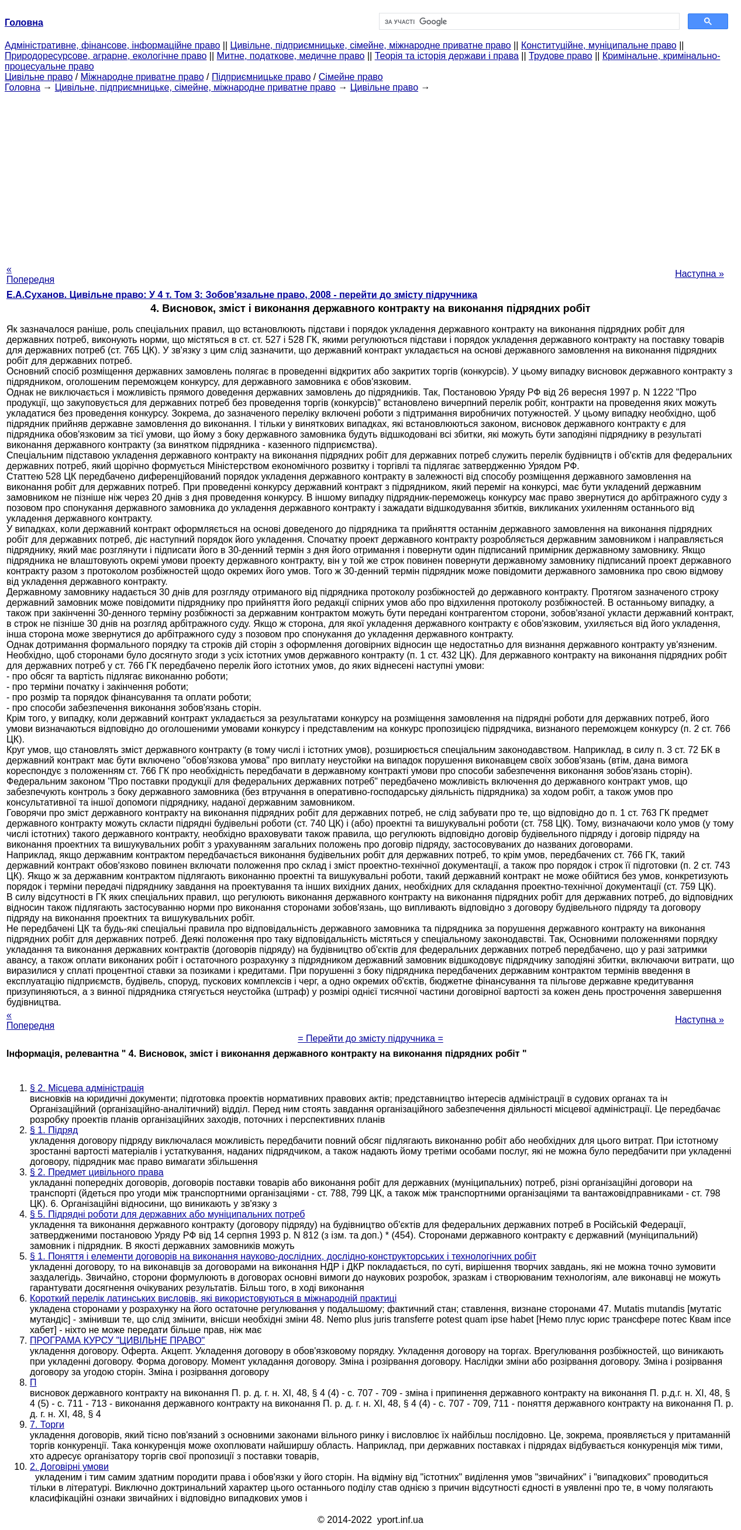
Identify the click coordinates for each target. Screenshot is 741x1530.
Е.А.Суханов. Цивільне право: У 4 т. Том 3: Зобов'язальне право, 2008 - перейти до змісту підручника (241, 295)
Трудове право (560, 56)
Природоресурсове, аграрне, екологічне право (105, 56)
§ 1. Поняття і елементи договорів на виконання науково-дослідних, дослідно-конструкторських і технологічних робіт (283, 1256)
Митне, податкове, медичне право (291, 56)
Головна (22, 87)
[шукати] (528, 21)
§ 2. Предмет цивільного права (97, 1172)
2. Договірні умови (69, 1467)
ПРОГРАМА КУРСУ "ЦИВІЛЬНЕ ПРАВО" (117, 1340)
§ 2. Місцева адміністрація (87, 1088)
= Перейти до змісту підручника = (370, 1038)
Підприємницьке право (261, 77)
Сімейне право (351, 77)
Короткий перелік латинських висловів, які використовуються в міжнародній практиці (213, 1298)
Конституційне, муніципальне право (599, 45)
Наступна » (699, 274)
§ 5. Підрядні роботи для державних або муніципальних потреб (167, 1214)
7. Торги (47, 1425)
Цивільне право (39, 77)
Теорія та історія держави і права (447, 56)
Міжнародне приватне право (142, 77)
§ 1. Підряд (54, 1130)
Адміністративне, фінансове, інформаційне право (112, 45)
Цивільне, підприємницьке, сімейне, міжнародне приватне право (370, 45)
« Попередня (30, 274)
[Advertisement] (371, 174)
